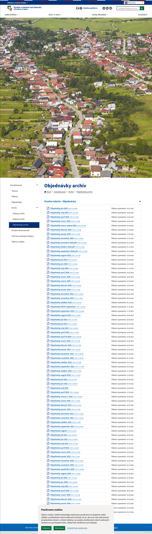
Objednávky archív (20, 224)
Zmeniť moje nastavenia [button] (77, 528)
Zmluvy (15, 191)
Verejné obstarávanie (20, 230)
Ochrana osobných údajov (23, 236)
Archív (14, 207)
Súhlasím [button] (46, 528)
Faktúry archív (19, 219)
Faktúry (15, 196)
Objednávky (17, 202)
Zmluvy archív (19, 213)
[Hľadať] (142, 8)
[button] (93, 201)
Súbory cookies (18, 241)
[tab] (93, 201)
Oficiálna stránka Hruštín (17, 3)
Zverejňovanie (16, 185)
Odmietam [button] (59, 528)
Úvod (47, 191)
